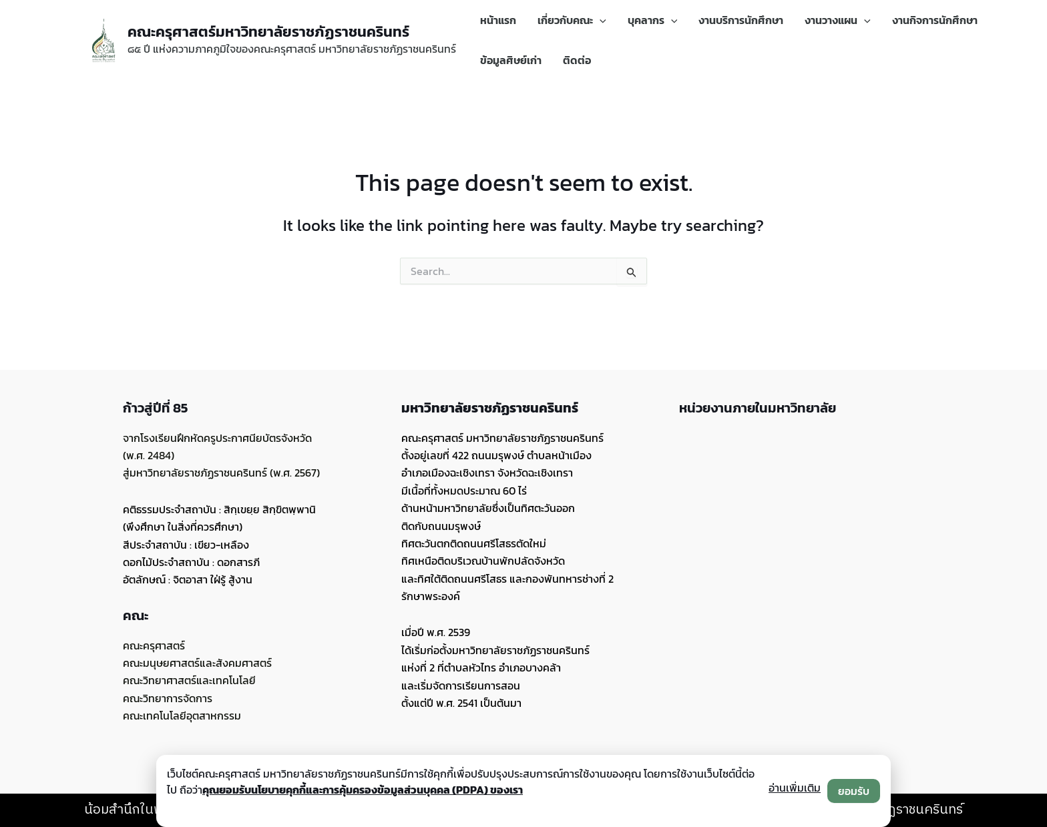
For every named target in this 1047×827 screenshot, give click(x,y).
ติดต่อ (577, 60)
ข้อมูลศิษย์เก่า (511, 60)
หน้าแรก (498, 20)
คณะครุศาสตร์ (154, 645)
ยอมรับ (853, 791)
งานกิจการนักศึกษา (935, 20)
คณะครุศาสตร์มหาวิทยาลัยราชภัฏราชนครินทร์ (268, 32)
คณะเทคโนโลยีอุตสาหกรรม (182, 716)
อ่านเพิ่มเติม (795, 788)
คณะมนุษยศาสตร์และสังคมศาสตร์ (197, 663)
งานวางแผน (838, 20)
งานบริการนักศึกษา (740, 20)
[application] (599, 20)
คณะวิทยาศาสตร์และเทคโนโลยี (189, 680)
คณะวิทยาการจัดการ (167, 698)
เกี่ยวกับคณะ (572, 20)
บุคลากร (653, 20)
